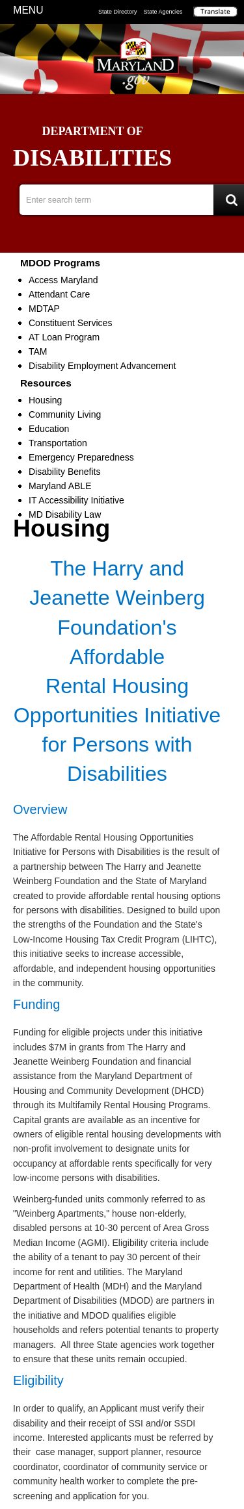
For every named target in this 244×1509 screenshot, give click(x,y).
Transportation (58, 443)
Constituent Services (70, 323)
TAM (38, 351)
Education (49, 429)
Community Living (65, 414)
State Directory (117, 11)
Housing (45, 400)
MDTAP (44, 308)
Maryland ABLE (60, 486)
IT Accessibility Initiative (76, 500)
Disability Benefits (65, 471)
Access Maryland (63, 280)
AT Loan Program (64, 337)
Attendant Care (59, 294)
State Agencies (163, 11)
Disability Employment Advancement (102, 366)
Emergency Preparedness (81, 457)
